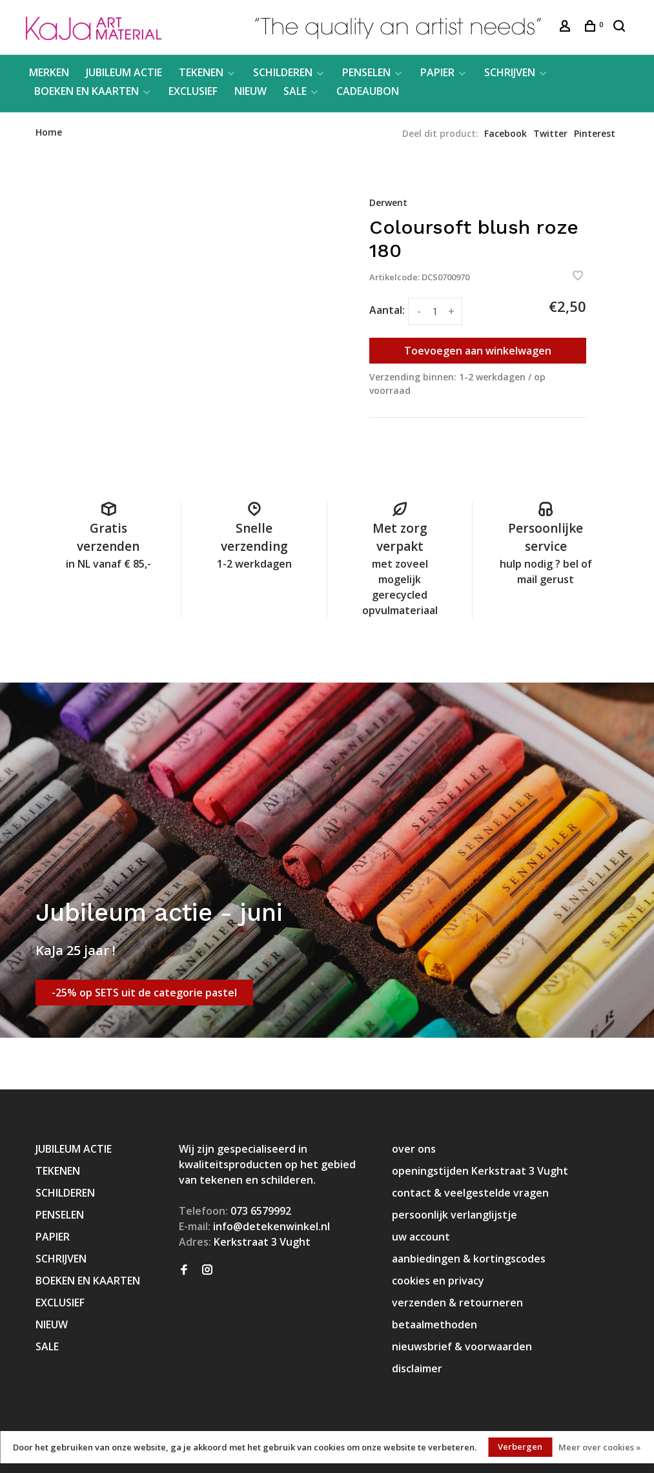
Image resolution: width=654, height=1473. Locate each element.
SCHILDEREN (282, 72)
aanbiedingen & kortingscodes (469, 1259)
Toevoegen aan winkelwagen (477, 351)
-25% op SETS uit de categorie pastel (144, 992)
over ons (414, 1149)
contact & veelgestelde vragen (470, 1193)
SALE (295, 91)
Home (49, 132)
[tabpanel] (201, 288)
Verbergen (520, 1446)
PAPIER (437, 72)
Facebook (505, 133)
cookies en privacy (438, 1280)
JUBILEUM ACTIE (124, 72)
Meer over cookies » (599, 1447)
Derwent (388, 202)
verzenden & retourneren (457, 1302)
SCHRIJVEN (509, 72)
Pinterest (594, 133)
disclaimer (417, 1368)
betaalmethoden (434, 1324)
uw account (421, 1237)
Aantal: (387, 310)
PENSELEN (366, 72)
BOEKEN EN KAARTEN (86, 91)
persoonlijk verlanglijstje (454, 1215)
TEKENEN (201, 72)
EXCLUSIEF (193, 91)
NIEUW (250, 91)
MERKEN (49, 72)
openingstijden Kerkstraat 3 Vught (480, 1171)
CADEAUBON (367, 91)
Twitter (550, 133)
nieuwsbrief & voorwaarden (462, 1346)
